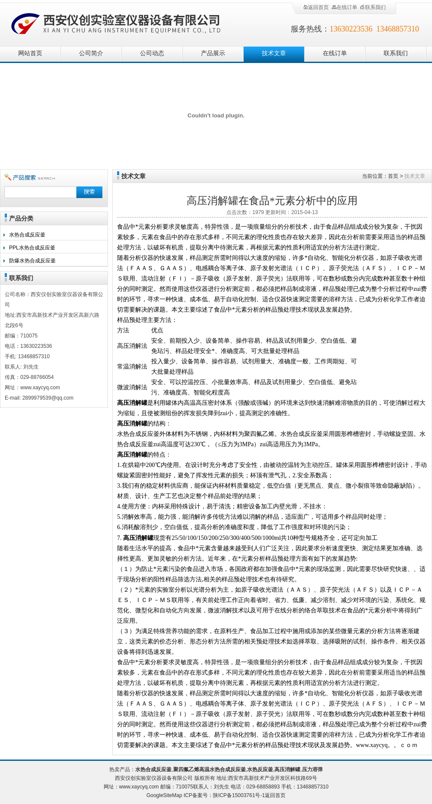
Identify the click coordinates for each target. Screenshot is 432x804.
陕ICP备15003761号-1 (239, 795)
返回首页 (316, 7)
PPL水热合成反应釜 (32, 248)
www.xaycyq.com (139, 787)
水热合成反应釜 (27, 235)
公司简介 (91, 53)
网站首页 (30, 53)
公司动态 (152, 53)
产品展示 (213, 53)
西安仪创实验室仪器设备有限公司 (116, 22)
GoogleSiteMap (164, 795)
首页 (393, 176)
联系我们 (373, 7)
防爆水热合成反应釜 (32, 261)
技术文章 (274, 53)
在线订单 (344, 7)
